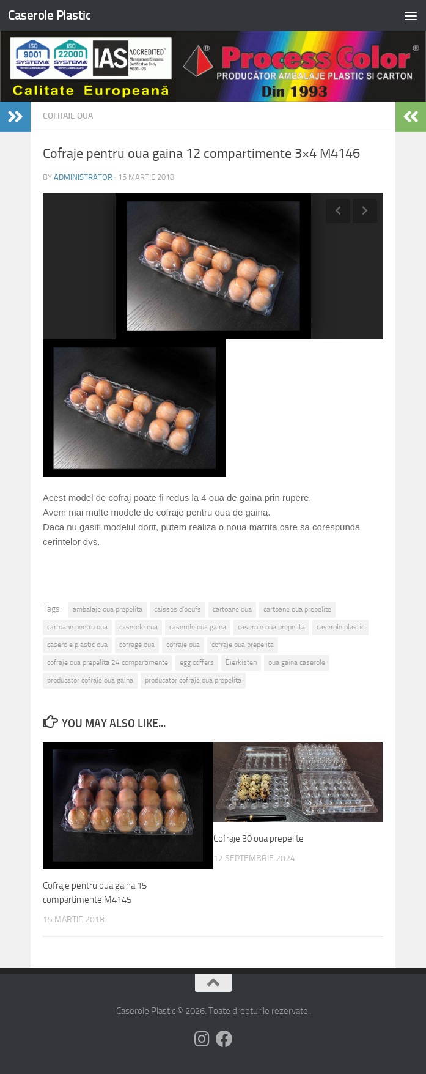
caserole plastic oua (77, 644)
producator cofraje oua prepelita (193, 680)
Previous (338, 211)
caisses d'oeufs (177, 609)
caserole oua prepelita (271, 627)
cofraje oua (183, 644)
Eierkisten (241, 662)
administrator (83, 177)
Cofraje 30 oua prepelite (258, 838)
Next (365, 211)
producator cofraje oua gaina (90, 680)
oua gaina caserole (296, 662)
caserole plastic (340, 627)
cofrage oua (137, 644)
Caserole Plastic (49, 15)
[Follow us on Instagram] (202, 1039)
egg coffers (197, 662)
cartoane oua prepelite (297, 609)
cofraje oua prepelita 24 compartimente (107, 662)
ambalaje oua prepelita (107, 609)
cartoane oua (232, 609)
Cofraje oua (68, 116)
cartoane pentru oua (77, 627)
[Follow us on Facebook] (224, 1039)
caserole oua (138, 627)
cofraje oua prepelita (242, 644)
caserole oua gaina (197, 627)
